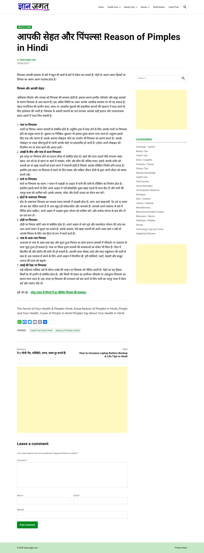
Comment (22, 460)
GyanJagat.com (28, 59)
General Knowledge (145, 173)
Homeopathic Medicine (147, 190)
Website (20, 510)
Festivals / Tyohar (145, 164)
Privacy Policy (181, 548)
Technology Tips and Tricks (149, 229)
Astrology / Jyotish (145, 146)
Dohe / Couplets (144, 160)
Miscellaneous (143, 207)
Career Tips (141, 155)
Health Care (113, 7)
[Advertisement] (72, 400)
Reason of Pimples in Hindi (67, 330)
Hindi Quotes (159, 7)
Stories (144, 7)
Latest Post (174, 7)
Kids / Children (143, 198)
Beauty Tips (129, 7)
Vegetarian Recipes (145, 233)
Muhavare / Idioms (145, 216)
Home (101, 7)
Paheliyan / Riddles (145, 220)
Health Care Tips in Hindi (41, 330)
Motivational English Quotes (150, 211)
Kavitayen (141, 194)
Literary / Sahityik (144, 203)
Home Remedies (144, 186)
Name (20, 495)
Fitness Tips (142, 168)
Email (77, 495)
